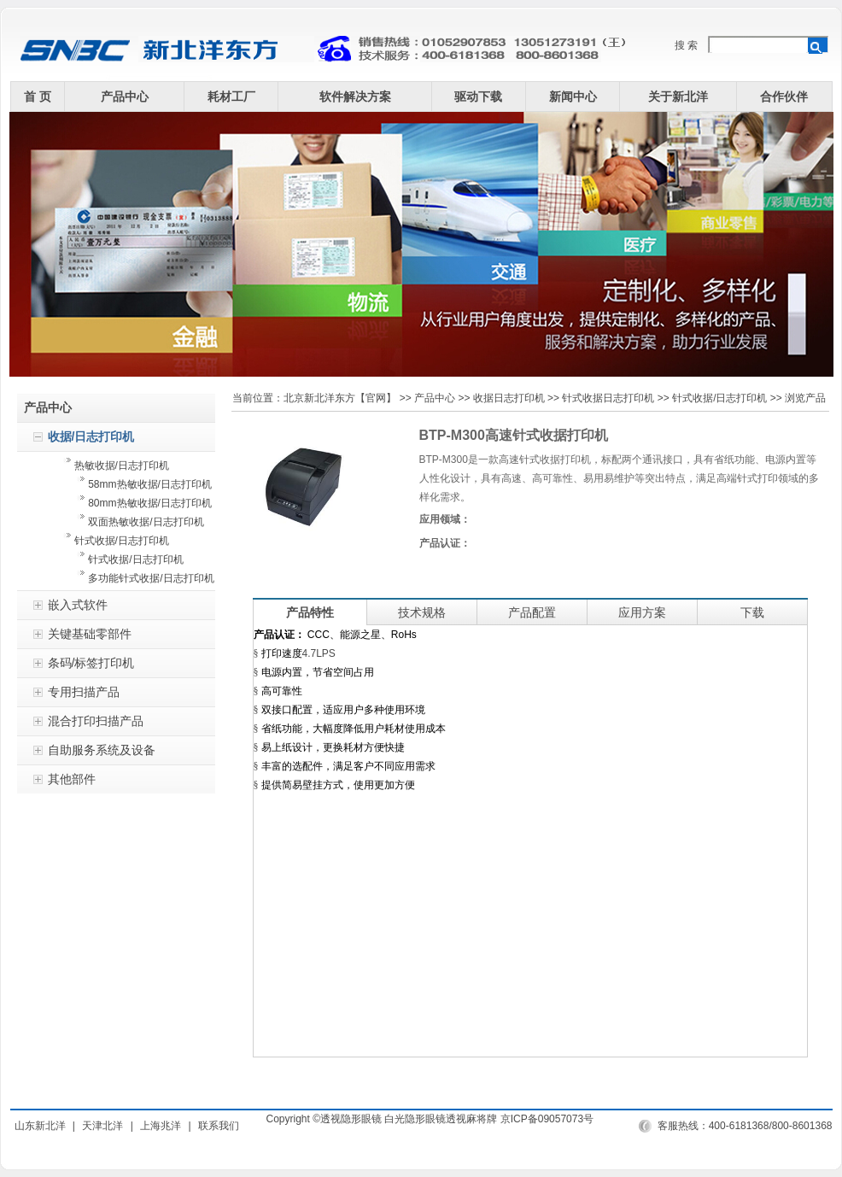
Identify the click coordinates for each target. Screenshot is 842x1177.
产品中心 (124, 96)
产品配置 (532, 612)
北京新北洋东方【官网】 (340, 398)
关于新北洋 (678, 96)
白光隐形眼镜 (415, 1119)
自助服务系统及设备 (101, 750)
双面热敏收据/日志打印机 (133, 522)
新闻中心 (573, 96)
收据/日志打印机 (91, 436)
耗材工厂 (231, 96)
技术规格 (422, 612)
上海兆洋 (160, 1126)
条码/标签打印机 (91, 663)
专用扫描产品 (84, 692)
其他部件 (72, 779)
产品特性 (310, 612)
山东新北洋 (40, 1126)
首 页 (37, 96)
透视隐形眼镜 (351, 1119)
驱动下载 (478, 96)
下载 (752, 612)
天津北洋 (102, 1126)
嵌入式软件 (78, 605)
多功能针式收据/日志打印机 (143, 578)
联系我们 (218, 1126)
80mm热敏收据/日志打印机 (137, 503)
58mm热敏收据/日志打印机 (137, 484)
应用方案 (642, 612)
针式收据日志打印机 (608, 398)
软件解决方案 (355, 96)
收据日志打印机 (509, 398)
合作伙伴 (784, 96)
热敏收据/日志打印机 (116, 465)
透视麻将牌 (471, 1119)
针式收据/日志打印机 (116, 541)
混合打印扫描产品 (95, 721)
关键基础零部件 (90, 634)
